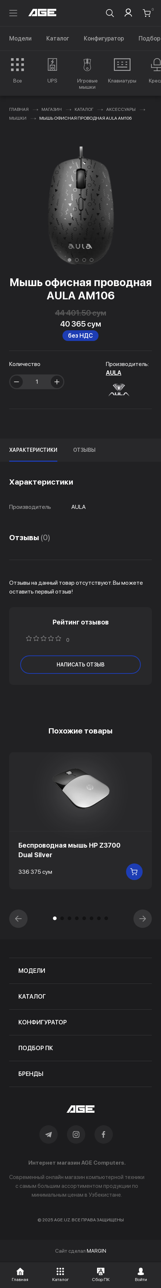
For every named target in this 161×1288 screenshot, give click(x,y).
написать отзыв (80, 665)
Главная (19, 109)
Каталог (57, 38)
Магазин (52, 109)
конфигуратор (42, 1022)
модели (31, 970)
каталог (32, 996)
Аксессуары (121, 109)
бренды (30, 1073)
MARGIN (96, 1251)
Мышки (17, 118)
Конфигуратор (104, 38)
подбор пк (35, 1048)
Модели (20, 38)
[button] (69, 260)
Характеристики (33, 450)
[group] (17, 70)
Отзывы (84, 450)
